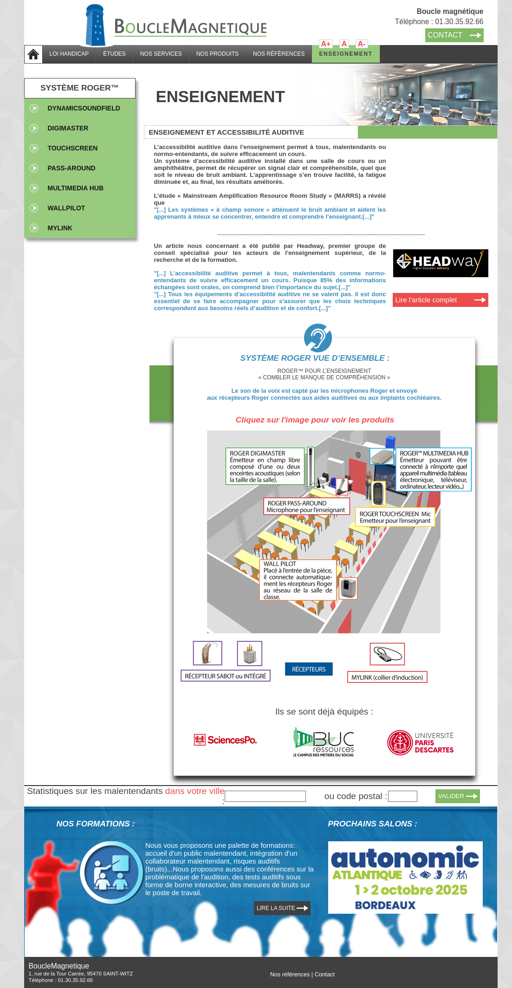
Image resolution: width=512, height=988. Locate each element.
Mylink (60, 228)
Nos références (290, 974)
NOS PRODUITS (217, 54)
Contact (325, 974)
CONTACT (445, 35)
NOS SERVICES (161, 54)
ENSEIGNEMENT (345, 54)
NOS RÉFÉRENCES (279, 54)
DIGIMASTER (68, 128)
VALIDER (451, 796)
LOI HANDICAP (69, 54)
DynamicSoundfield (84, 108)
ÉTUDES (114, 54)
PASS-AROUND (72, 168)
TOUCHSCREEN (73, 148)
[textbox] (265, 796)
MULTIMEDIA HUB (76, 188)
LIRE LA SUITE (276, 908)
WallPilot (66, 208)
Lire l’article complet (426, 300)
